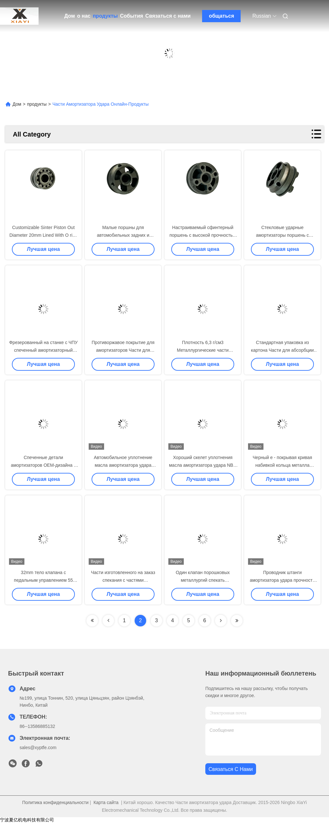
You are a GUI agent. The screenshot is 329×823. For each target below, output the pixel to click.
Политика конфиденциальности (55, 802)
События (131, 16)
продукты (105, 16)
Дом (69, 16)
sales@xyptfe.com (38, 747)
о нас (84, 16)
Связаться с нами (168, 16)
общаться (221, 16)
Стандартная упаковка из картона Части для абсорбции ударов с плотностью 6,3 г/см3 (282, 350)
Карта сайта (106, 802)
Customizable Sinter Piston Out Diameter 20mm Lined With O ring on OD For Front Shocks (43, 235)
